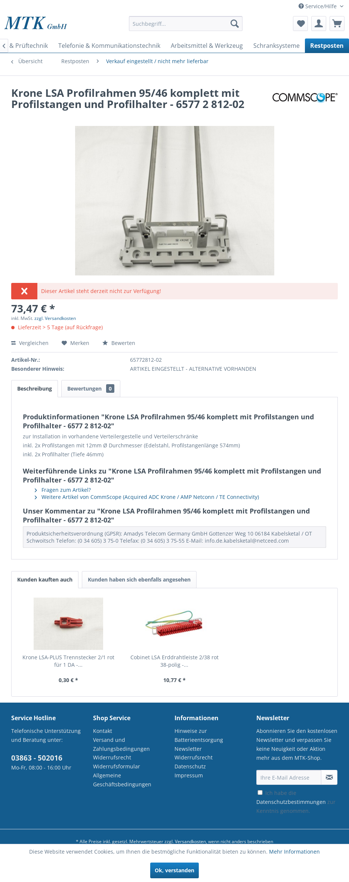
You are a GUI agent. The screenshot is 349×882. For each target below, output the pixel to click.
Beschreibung (34, 388)
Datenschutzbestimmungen (291, 801)
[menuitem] (186, 27)
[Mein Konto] (318, 23)
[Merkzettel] (300, 23)
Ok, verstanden (174, 870)
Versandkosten (190, 841)
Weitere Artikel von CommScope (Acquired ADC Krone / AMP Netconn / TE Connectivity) (147, 496)
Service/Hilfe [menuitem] (318, 6)
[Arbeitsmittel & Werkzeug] (207, 45)
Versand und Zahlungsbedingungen (121, 744)
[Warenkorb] (337, 23)
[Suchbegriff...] (186, 23)
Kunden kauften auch (44, 579)
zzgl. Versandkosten (55, 318)
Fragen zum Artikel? (63, 489)
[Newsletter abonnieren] (329, 777)
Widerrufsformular (116, 766)
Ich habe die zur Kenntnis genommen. (296, 801)
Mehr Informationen (294, 851)
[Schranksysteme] (276, 45)
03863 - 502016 (36, 758)
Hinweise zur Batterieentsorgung (198, 735)
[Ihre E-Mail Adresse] (289, 777)
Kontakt (102, 730)
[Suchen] (235, 23)
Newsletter (188, 748)
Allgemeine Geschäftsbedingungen (122, 780)
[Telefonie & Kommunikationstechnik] (109, 45)
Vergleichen (30, 342)
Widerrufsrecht (112, 757)
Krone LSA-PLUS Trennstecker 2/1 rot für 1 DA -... (68, 661)
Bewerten (118, 342)
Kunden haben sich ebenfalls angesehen (139, 579)
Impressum (188, 775)
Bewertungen (90, 388)
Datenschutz (190, 766)
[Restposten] (327, 45)
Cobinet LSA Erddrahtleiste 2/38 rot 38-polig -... (174, 661)
